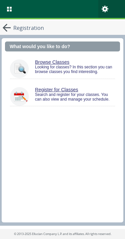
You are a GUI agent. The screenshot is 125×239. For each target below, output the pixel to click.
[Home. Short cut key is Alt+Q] (69, 9)
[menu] (9, 9)
